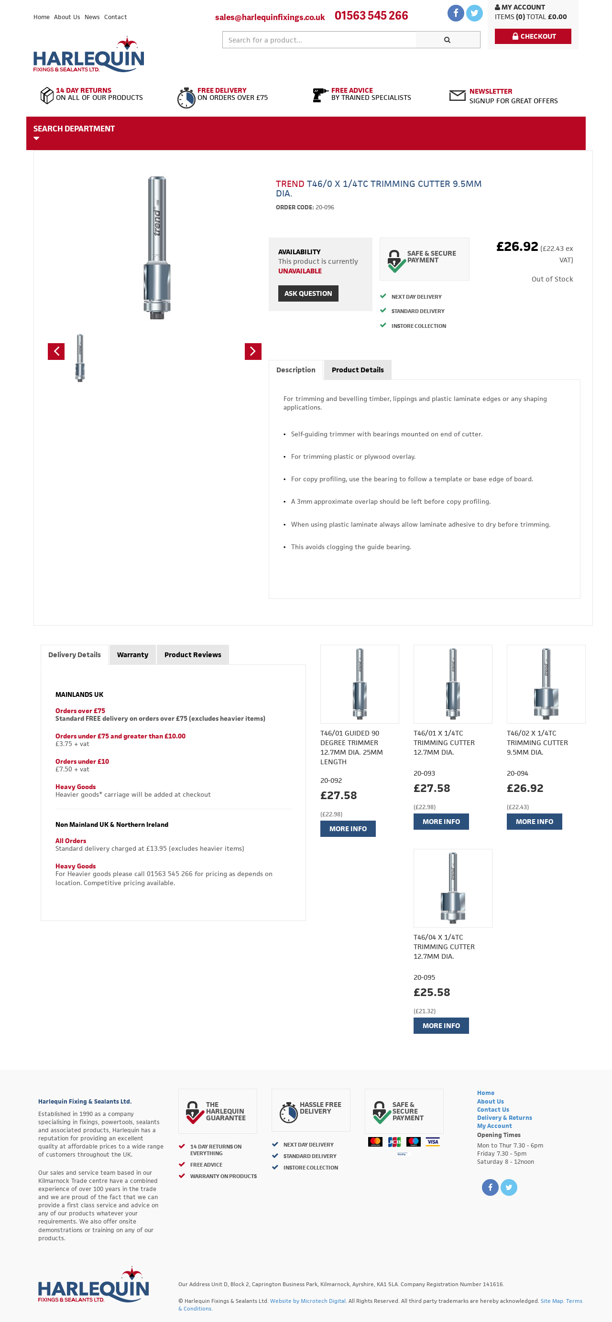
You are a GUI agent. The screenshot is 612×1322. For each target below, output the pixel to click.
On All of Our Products (102, 94)
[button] (56, 351)
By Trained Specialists (374, 94)
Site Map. (553, 1300)
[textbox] (319, 40)
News (92, 17)
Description (296, 369)
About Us (67, 17)
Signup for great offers (514, 96)
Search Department (74, 132)
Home (41, 17)
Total (536, 16)
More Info (348, 828)
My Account (520, 6)
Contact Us (493, 1109)
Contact (115, 17)
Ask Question (308, 293)
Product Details (358, 369)
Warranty (132, 654)
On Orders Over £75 (238, 94)
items (504, 16)
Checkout (534, 36)
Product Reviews (192, 654)
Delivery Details (74, 654)
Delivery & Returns (504, 1118)
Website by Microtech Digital (308, 1300)
